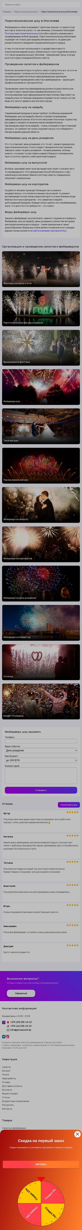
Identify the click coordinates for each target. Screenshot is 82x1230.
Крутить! (41, 1164)
